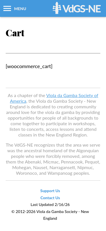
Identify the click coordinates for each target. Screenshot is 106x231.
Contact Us (50, 197)
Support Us (50, 190)
